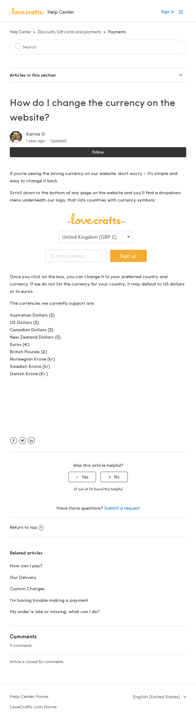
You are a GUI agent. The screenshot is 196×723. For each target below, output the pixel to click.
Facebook (13, 441)
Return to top (26, 527)
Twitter (22, 441)
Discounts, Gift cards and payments (69, 32)
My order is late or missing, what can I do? (54, 611)
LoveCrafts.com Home (33, 706)
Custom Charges (27, 588)
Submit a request (122, 508)
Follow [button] (98, 152)
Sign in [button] (167, 11)
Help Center (20, 32)
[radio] (82, 477)
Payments (117, 32)
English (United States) (157, 696)
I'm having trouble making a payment (49, 600)
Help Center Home (29, 696)
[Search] (98, 47)
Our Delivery (23, 577)
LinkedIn (31, 441)
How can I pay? (26, 565)
